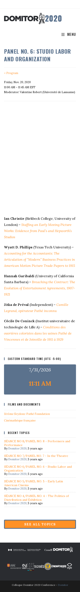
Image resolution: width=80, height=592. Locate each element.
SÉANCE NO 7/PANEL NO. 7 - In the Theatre (36, 456)
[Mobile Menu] (68, 34)
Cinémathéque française (20, 420)
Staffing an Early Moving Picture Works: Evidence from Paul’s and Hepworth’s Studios (38, 231)
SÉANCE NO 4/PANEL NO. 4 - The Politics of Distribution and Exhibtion (36, 498)
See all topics (40, 524)
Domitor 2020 (17, 448)
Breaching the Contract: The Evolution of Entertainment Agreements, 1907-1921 (39, 288)
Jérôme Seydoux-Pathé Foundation (27, 414)
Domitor (63, 584)
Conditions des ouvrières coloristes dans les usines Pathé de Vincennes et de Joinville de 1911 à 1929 (38, 333)
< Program (11, 73)
